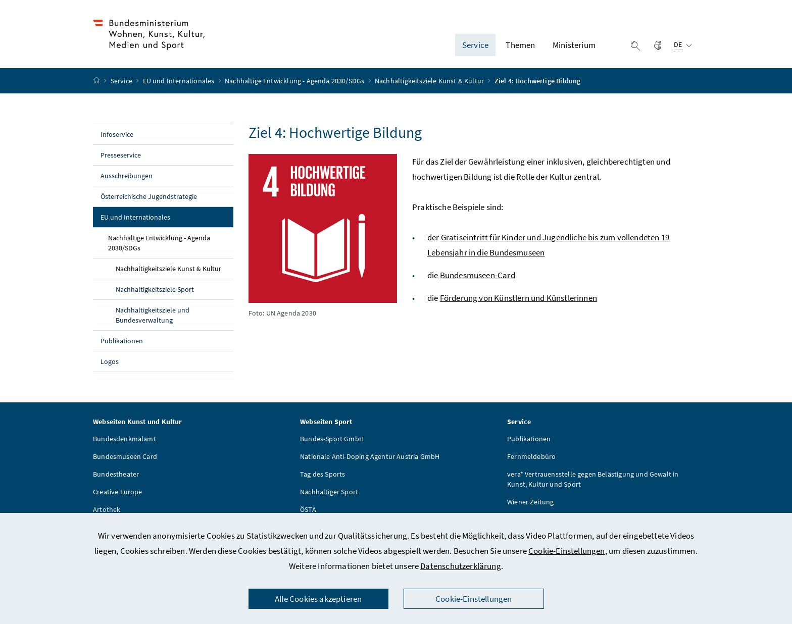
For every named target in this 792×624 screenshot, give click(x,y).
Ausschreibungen (127, 177)
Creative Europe (117, 493)
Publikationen (122, 342)
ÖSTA (308, 510)
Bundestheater (116, 475)
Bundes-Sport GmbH (332, 440)
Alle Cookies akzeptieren (318, 598)
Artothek (106, 510)
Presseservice (121, 156)
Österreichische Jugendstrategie (149, 197)
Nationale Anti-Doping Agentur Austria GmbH (369, 457)
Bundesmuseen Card (125, 457)
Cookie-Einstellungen (566, 550)
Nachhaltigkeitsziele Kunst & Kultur (430, 82)
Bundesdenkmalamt (124, 440)
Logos (110, 363)
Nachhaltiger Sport (329, 493)
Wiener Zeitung (530, 503)
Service (122, 82)
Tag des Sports (322, 475)
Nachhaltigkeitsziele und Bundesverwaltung (152, 316)
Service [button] (475, 45)
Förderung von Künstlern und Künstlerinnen (518, 299)
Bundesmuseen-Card (477, 276)
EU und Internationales (179, 82)
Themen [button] (520, 45)
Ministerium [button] (574, 45)
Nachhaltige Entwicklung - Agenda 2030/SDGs (295, 82)
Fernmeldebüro (531, 457)
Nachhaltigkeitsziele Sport (155, 290)
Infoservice (117, 135)
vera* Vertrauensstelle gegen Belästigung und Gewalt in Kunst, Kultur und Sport (593, 480)
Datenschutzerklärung (460, 565)
